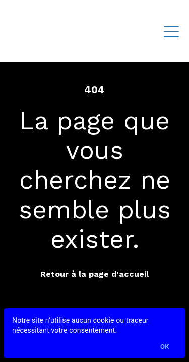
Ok (165, 347)
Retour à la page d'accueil (94, 274)
